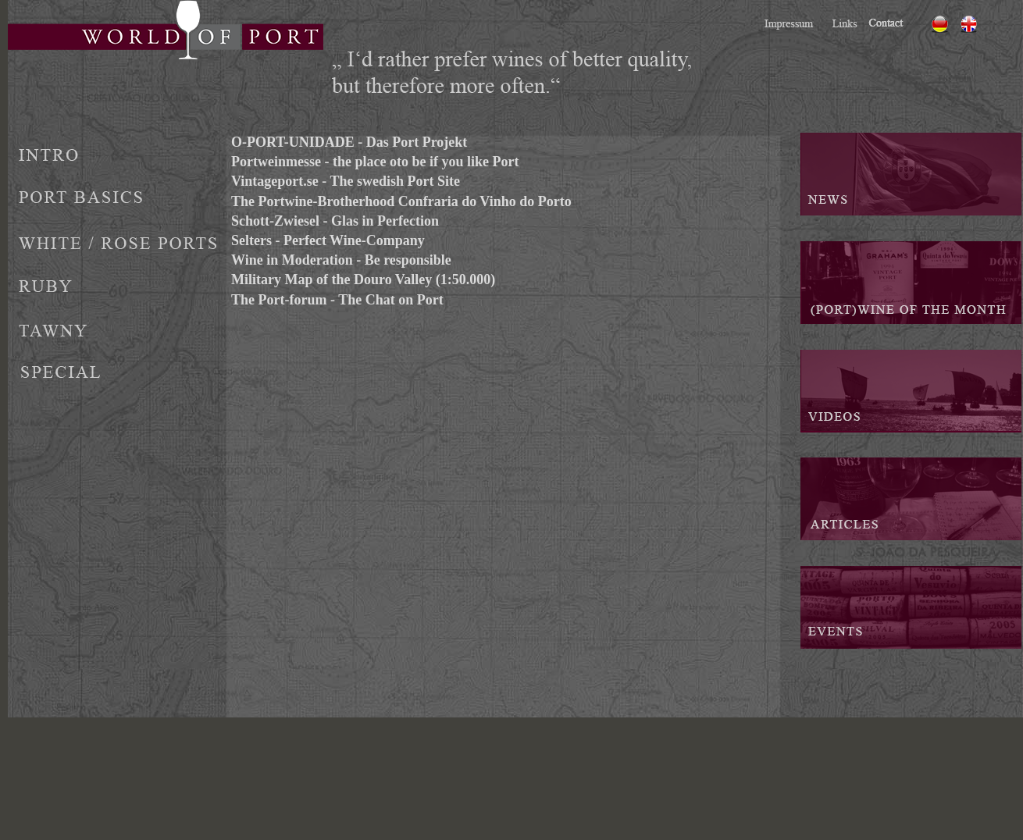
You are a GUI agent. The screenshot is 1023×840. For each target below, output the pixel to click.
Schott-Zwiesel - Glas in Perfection (335, 221)
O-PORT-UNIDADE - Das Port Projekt (349, 142)
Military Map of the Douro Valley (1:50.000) (363, 279)
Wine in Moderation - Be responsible (341, 260)
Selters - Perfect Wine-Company (328, 240)
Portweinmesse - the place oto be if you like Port (375, 161)
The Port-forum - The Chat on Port (337, 300)
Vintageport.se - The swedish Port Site (345, 181)
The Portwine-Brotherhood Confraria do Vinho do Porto (401, 201)
